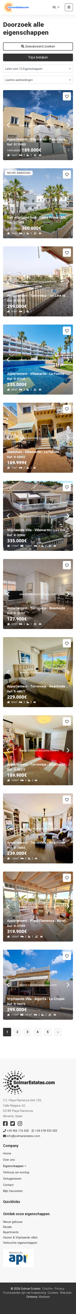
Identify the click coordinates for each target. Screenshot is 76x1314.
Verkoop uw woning (16, 1172)
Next (68, 125)
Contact (8, 1185)
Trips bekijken (38, 57)
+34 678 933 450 (44, 1131)
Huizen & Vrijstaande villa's (20, 1237)
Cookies (53, 1292)
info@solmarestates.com (21, 1136)
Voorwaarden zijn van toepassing (24, 1292)
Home (7, 1153)
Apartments (11, 1232)
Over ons (9, 1160)
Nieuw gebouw (12, 1222)
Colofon (47, 1288)
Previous (8, 125)
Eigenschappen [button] (14, 1166)
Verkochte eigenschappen (20, 1243)
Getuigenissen (12, 1178)
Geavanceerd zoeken (38, 46)
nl (55, 7)
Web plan (66, 1292)
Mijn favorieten (13, 1191)
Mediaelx (44, 1296)
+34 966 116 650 (16, 1131)
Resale (7, 1227)
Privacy (59, 1288)
